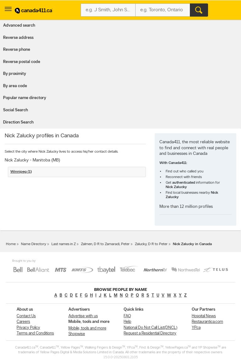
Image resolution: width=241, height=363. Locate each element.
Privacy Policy (28, 328)
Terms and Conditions (35, 333)
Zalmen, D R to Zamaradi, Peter (105, 244)
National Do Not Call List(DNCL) (150, 328)
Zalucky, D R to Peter (151, 244)
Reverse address (18, 38)
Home (11, 244)
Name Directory (33, 244)
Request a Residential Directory (150, 333)
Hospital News (204, 316)
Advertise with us (83, 316)
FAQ (127, 316)
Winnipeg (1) (21, 172)
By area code (15, 86)
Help (127, 322)
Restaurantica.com (207, 322)
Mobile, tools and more (87, 328)
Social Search (15, 110)
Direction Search (18, 122)
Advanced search (19, 26)
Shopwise (76, 334)
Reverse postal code (21, 62)
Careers (23, 322)
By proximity (14, 74)
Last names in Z (63, 244)
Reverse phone (16, 50)
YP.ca (196, 328)
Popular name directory (24, 98)
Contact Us (26, 316)
